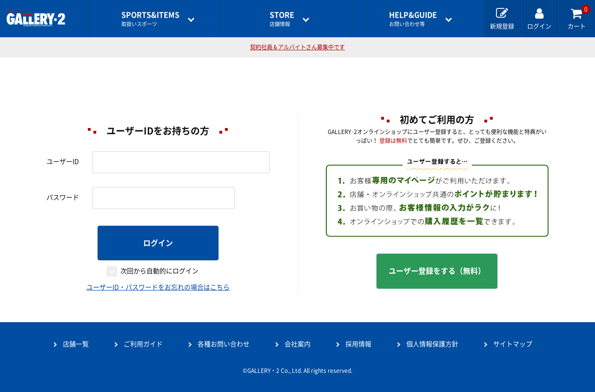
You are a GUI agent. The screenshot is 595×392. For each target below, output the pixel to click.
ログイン (158, 243)
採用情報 (358, 344)
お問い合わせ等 (413, 19)
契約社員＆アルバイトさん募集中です (297, 47)
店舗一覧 (76, 344)
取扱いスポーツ (150, 19)
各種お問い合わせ (224, 344)
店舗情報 (282, 19)
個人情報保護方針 (432, 344)
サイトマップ (512, 344)
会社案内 (297, 344)
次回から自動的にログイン (159, 271)
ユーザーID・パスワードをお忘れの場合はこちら (158, 287)
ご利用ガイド (143, 344)
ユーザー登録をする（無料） (437, 271)
